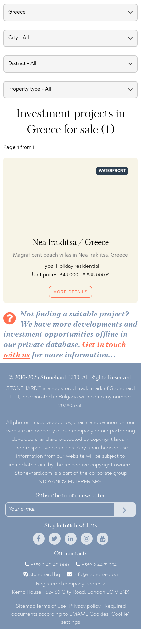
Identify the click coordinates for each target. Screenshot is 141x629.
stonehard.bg (44, 574)
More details (70, 292)
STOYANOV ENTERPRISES (70, 482)
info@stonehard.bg (95, 574)
